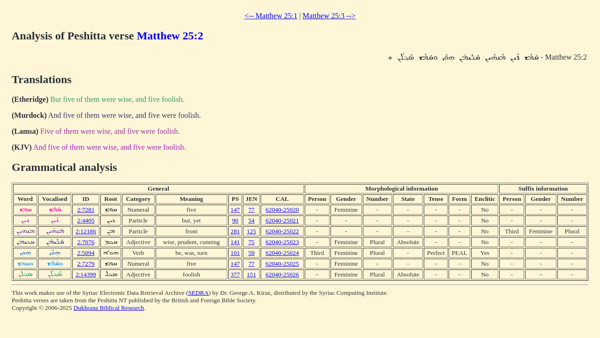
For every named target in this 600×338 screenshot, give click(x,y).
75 (251, 242)
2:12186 (85, 231)
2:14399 (85, 274)
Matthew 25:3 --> (329, 16)
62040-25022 (282, 231)
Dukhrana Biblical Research (109, 307)
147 (235, 209)
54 (251, 220)
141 (235, 242)
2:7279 (86, 263)
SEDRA (198, 292)
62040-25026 (282, 274)
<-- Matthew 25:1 (270, 16)
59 (251, 252)
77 (251, 209)
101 (235, 252)
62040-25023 (282, 242)
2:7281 (86, 209)
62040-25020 (282, 209)
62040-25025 (282, 263)
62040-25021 (282, 220)
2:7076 (86, 242)
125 (251, 231)
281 (235, 231)
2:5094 (86, 252)
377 (235, 274)
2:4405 (86, 220)
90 (235, 220)
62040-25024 (282, 252)
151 (251, 274)
